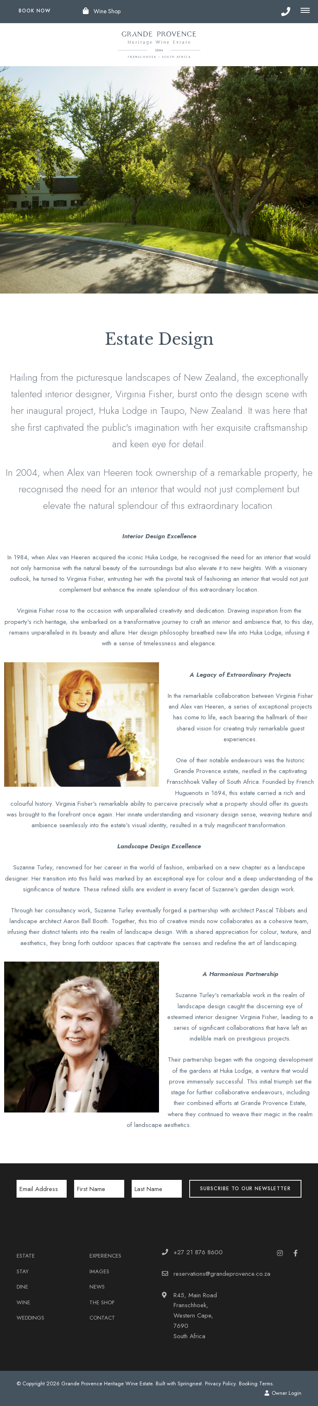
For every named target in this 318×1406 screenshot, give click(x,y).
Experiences (105, 1256)
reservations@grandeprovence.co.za (221, 1273)
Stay (23, 1271)
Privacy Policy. (221, 1383)
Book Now (35, 10)
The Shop (101, 1302)
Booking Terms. (256, 1383)
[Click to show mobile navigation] (307, 11)
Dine (22, 1287)
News (97, 1287)
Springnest (190, 1383)
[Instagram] (280, 1252)
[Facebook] (295, 1252)
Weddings (30, 1318)
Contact (102, 1318)
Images (99, 1271)
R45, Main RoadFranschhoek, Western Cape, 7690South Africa (195, 1316)
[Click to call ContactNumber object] (285, 11)
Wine (23, 1302)
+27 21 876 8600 (198, 1252)
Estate (26, 1256)
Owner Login (283, 1393)
